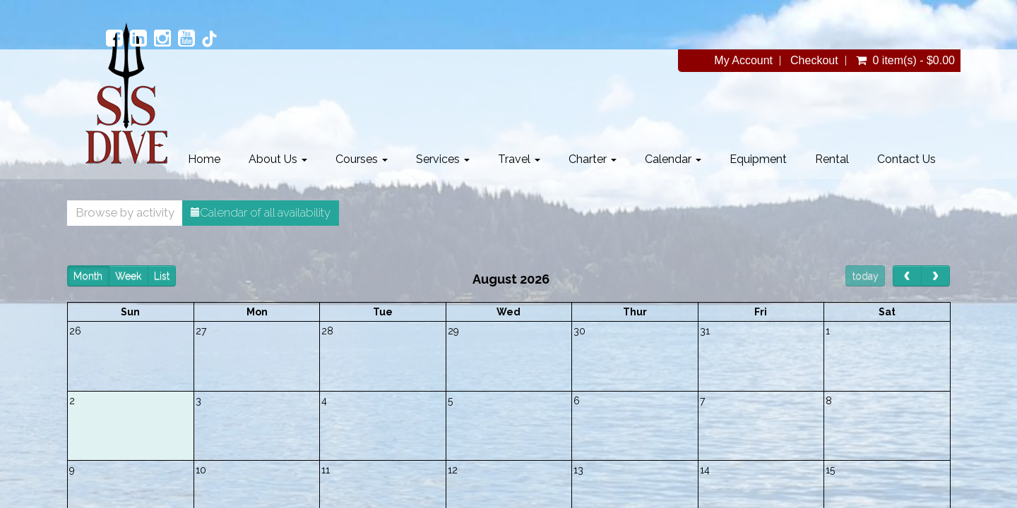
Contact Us (906, 159)
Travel (519, 159)
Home (204, 159)
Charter (593, 159)
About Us (278, 159)
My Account (743, 61)
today (865, 276)
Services (443, 159)
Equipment (758, 159)
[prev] (907, 275)
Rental (832, 159)
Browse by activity (125, 212)
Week (128, 276)
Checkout (814, 61)
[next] (935, 275)
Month (87, 276)
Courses (361, 159)
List (162, 276)
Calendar (673, 159)
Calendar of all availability (261, 212)
